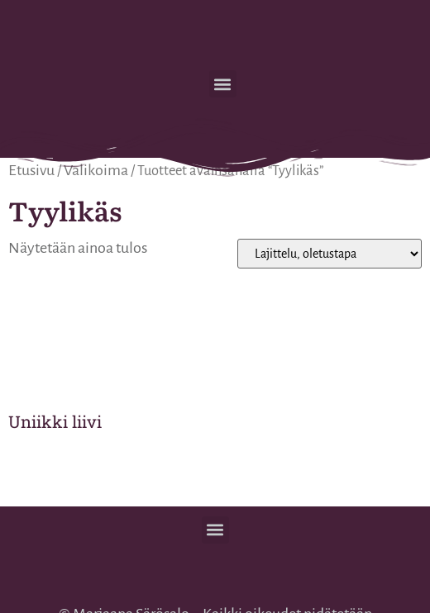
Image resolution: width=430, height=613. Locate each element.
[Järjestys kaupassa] (329, 253)
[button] (222, 83)
